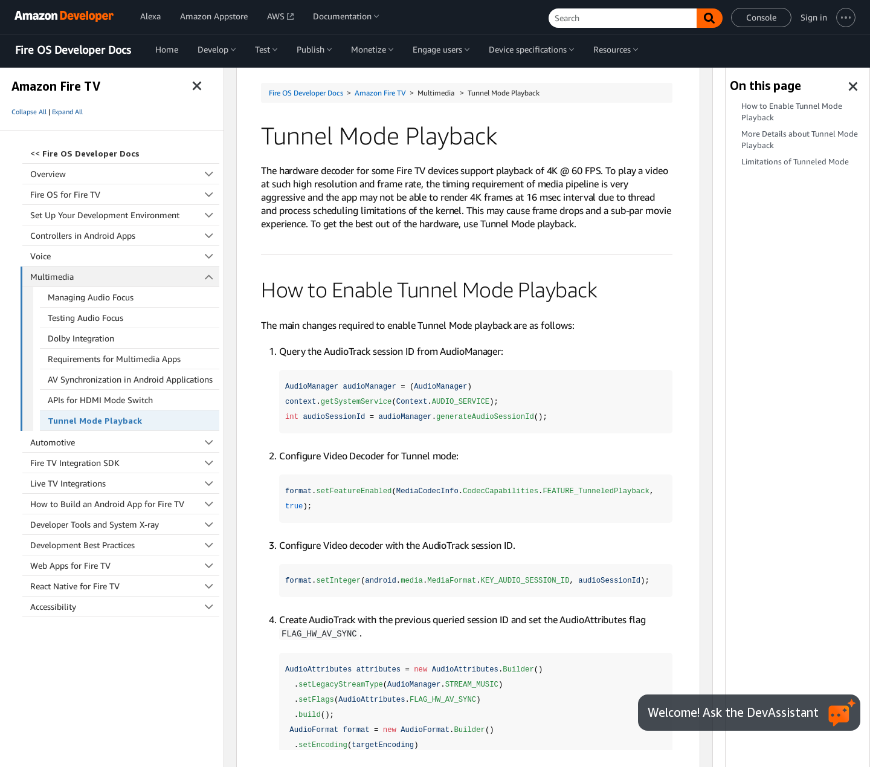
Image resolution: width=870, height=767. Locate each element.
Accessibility (124, 606)
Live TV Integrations (124, 483)
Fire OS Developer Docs (73, 50)
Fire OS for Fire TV (124, 194)
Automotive (124, 442)
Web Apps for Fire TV (124, 565)
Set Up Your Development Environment (124, 215)
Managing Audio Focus (91, 297)
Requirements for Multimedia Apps (114, 359)
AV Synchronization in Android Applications (130, 379)
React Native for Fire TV (124, 586)
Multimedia (125, 276)
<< (85, 153)
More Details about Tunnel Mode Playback (799, 139)
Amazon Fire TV (380, 92)
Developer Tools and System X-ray (124, 524)
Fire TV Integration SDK (124, 462)
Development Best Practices (124, 545)
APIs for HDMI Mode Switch (100, 400)
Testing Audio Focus (85, 317)
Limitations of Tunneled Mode (795, 161)
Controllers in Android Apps (124, 235)
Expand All (67, 112)
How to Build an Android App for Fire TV (124, 504)
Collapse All (29, 112)
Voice (124, 256)
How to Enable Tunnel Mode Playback (791, 112)
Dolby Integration (81, 338)
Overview (124, 174)
